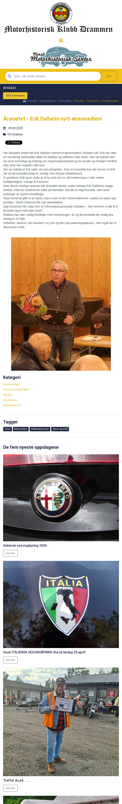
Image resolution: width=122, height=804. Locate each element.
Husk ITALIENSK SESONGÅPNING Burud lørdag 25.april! (44, 652)
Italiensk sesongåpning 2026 (25, 545)
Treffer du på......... (17, 780)
